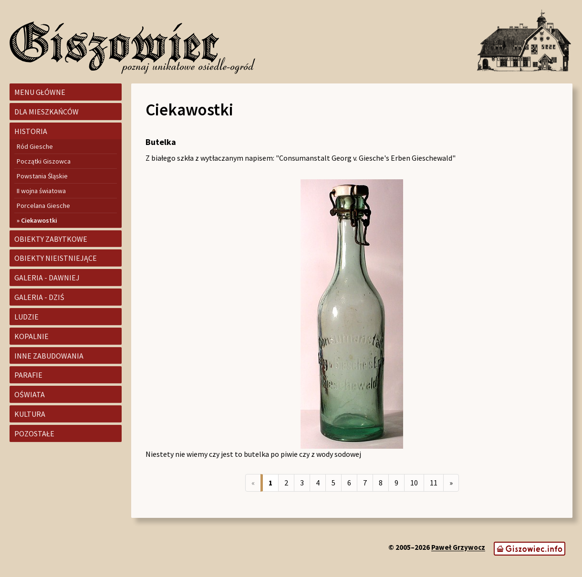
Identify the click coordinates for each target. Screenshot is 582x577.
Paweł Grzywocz (458, 547)
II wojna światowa (41, 190)
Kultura (29, 414)
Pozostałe (34, 433)
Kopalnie (31, 336)
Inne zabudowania (48, 356)
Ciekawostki (39, 220)
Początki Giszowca (44, 161)
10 (414, 482)
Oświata (29, 394)
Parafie (28, 375)
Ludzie (26, 316)
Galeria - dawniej (47, 277)
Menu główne (39, 92)
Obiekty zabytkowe (50, 239)
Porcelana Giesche (43, 205)
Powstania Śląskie (42, 176)
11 (433, 482)
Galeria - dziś (39, 297)
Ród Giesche (35, 146)
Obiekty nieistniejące (55, 258)
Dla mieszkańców (46, 111)
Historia (30, 131)
